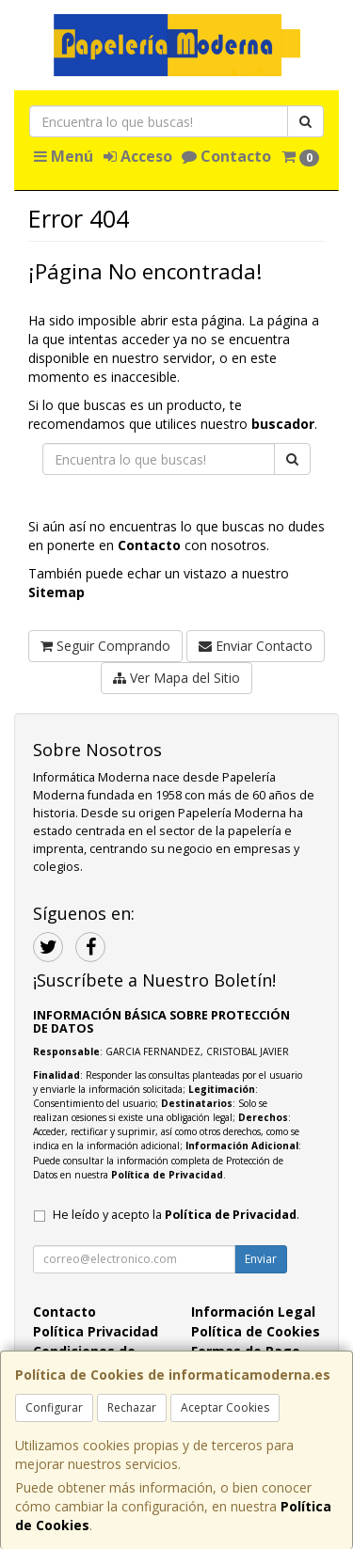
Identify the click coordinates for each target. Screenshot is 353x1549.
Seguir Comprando (105, 646)
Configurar (54, 1407)
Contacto (226, 156)
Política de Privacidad (167, 1174)
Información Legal (253, 1311)
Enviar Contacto (256, 646)
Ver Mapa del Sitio (176, 678)
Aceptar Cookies (225, 1407)
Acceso (138, 156)
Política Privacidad (95, 1331)
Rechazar (131, 1407)
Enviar (261, 1259)
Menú (63, 156)
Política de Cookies (255, 1331)
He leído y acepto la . (176, 1215)
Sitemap (56, 592)
